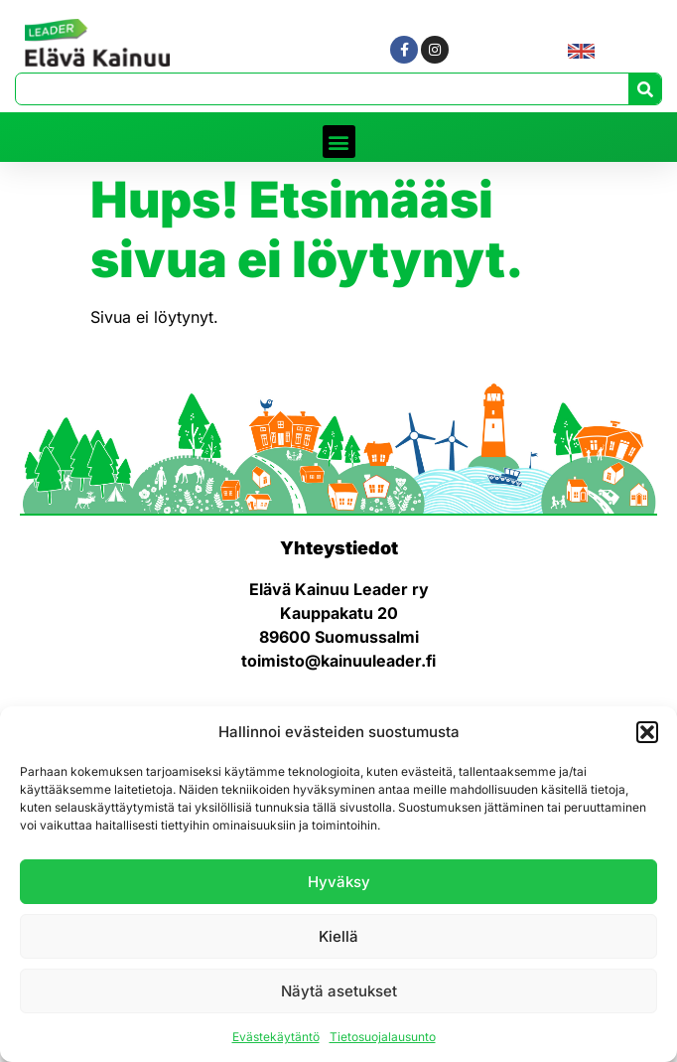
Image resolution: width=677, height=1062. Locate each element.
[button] (647, 732)
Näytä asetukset (339, 991)
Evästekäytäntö (276, 1036)
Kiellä (338, 936)
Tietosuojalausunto (383, 1036)
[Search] (644, 89)
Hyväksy (339, 881)
